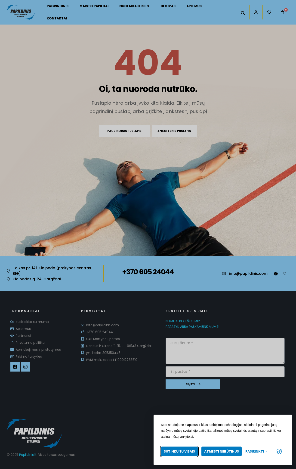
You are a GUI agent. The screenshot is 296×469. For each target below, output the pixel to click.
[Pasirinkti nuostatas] (256, 451)
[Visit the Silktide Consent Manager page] (279, 451)
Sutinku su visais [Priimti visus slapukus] (179, 451)
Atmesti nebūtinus (221, 451)
